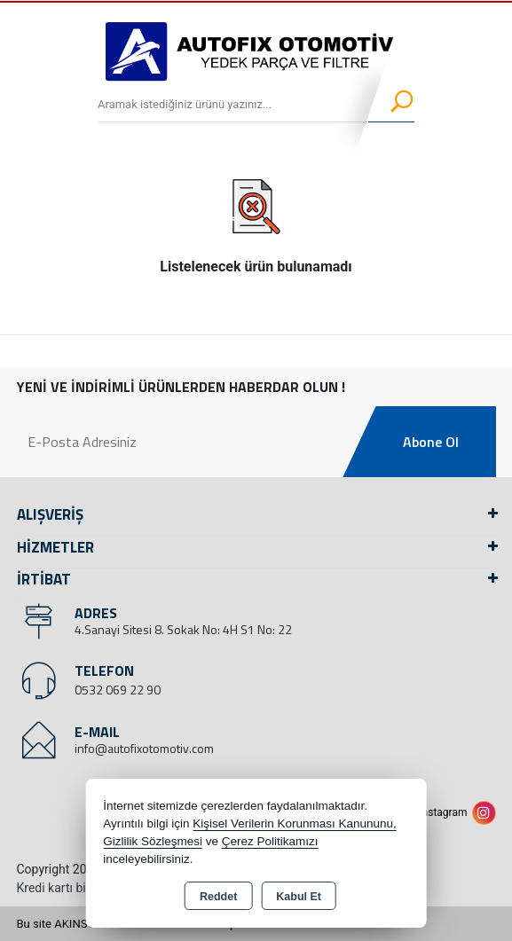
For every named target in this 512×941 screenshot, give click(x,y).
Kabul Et (298, 896)
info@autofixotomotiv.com (144, 748)
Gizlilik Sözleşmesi (152, 841)
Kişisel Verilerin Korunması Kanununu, (295, 823)
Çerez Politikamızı (270, 841)
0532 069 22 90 (118, 689)
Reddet (218, 896)
